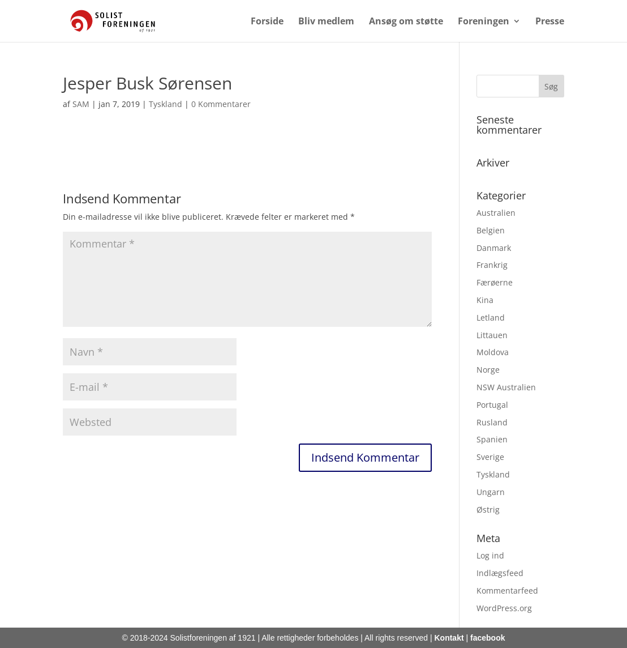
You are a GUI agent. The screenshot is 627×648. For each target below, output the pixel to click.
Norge (488, 369)
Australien (496, 212)
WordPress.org (504, 608)
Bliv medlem (326, 22)
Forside (267, 22)
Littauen (492, 335)
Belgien (490, 230)
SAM (80, 104)
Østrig (488, 509)
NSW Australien (506, 387)
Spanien (492, 439)
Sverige (490, 456)
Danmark (493, 247)
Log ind (490, 555)
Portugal (492, 404)
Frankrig (492, 264)
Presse (549, 22)
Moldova (492, 352)
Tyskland (165, 104)
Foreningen (483, 22)
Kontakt (448, 637)
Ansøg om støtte (406, 22)
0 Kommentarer (221, 104)
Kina (484, 300)
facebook (487, 637)
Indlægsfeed (499, 573)
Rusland (492, 422)
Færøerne (494, 282)
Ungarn (490, 492)
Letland (490, 317)
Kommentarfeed (507, 590)
